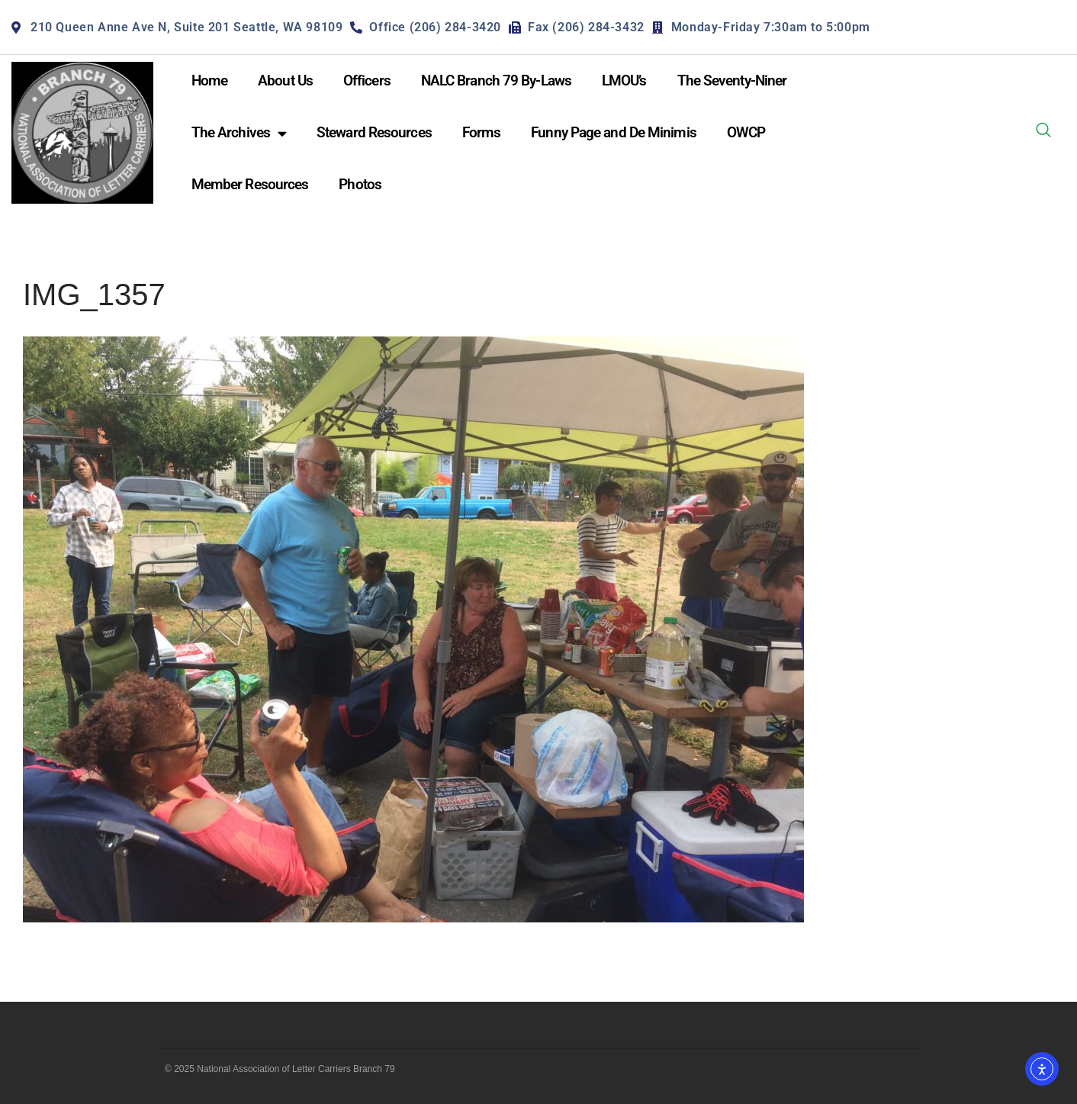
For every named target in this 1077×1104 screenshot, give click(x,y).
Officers (367, 80)
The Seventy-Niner (732, 80)
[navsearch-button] (1043, 132)
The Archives (238, 133)
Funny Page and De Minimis (613, 132)
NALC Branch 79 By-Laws (496, 80)
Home (209, 80)
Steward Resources (374, 132)
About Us (285, 80)
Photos (360, 184)
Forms (481, 132)
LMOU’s (624, 80)
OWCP (746, 132)
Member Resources (250, 184)
